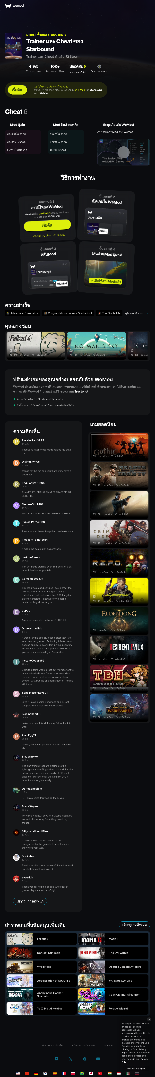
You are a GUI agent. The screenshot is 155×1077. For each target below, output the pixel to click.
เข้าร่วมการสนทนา (30, 901)
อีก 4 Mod (79, 89)
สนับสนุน (108, 1045)
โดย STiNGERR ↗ (99, 71)
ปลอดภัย (77, 66)
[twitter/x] (70, 1059)
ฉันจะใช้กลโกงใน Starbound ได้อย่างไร (40, 399)
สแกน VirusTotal (78, 72)
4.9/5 (33, 66)
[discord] (56, 1059)
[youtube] (98, 1059)
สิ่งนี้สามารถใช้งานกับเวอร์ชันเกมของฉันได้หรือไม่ (46, 405)
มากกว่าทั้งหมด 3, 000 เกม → (46, 35)
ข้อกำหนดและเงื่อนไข (52, 1045)
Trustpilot (81, 391)
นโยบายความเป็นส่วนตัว (83, 1045)
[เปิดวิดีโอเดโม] (123, 152)
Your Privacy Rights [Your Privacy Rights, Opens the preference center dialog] (136, 1068)
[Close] (149, 1019)
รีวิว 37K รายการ (33, 71)
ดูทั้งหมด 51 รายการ (135, 313)
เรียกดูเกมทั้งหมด (134, 925)
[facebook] (84, 1059)
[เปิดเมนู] (149, 5)
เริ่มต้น (17, 89)
